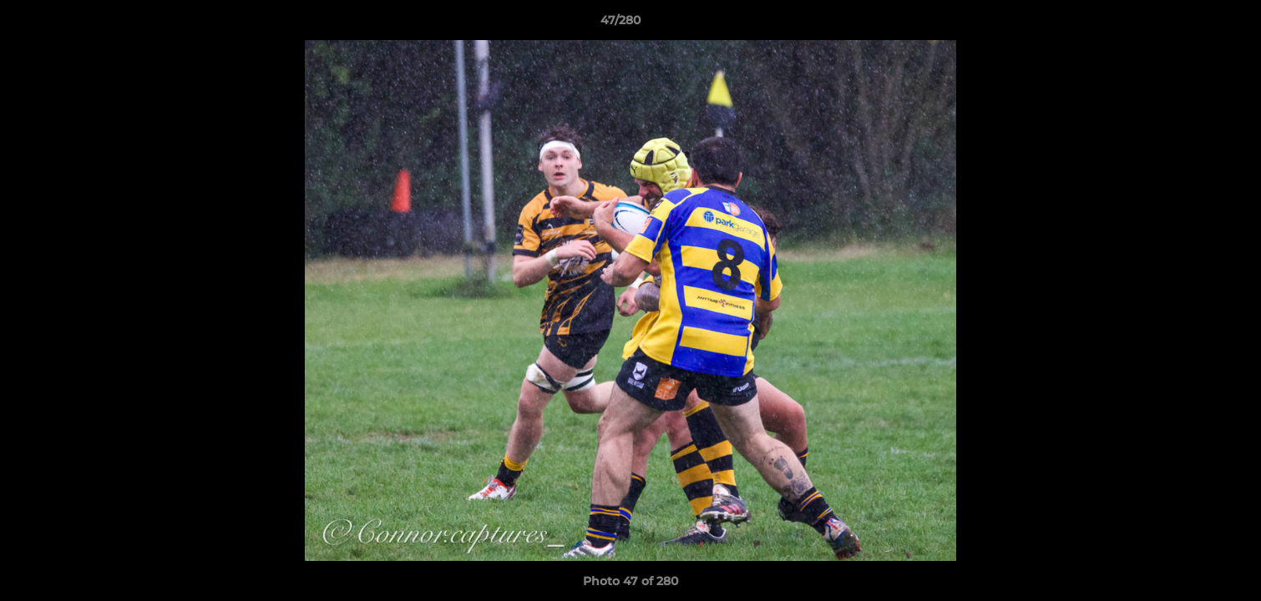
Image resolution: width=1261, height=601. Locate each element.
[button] (1191, 24)
